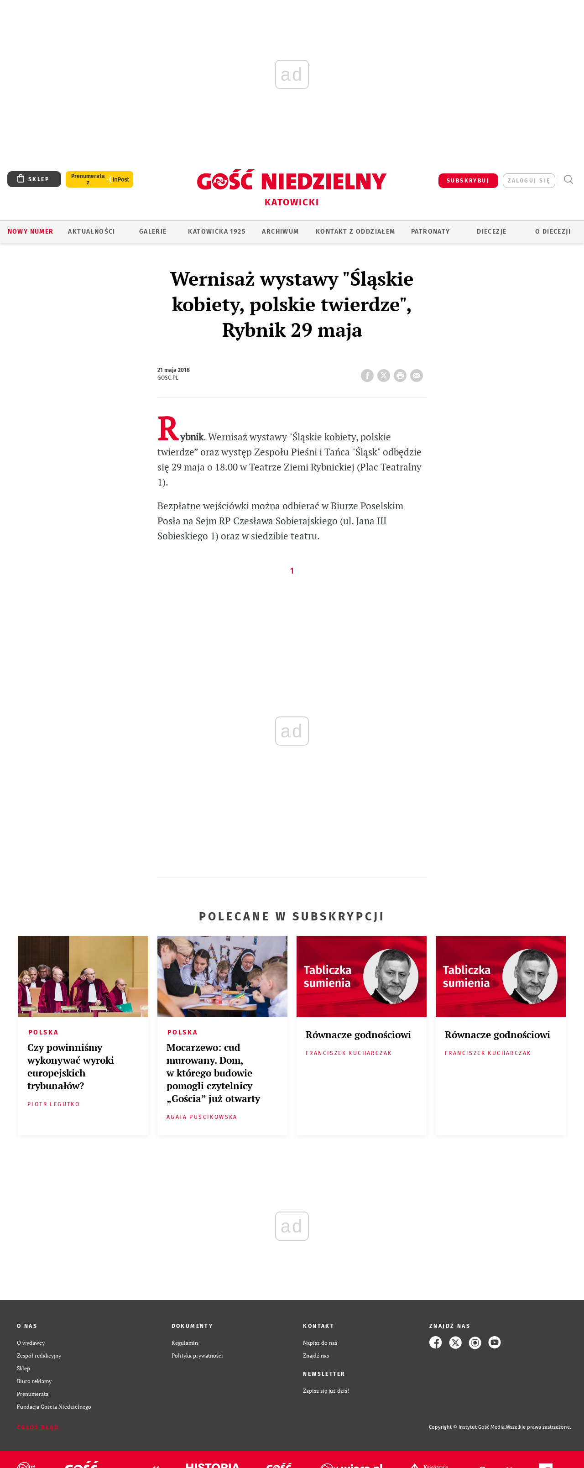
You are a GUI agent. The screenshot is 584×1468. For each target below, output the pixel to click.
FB (369, 373)
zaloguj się (529, 181)
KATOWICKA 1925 (216, 231)
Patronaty (430, 231)
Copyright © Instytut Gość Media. (467, 1427)
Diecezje (491, 231)
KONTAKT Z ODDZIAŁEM (356, 231)
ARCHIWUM (280, 231)
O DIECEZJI (553, 231)
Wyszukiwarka (568, 179)
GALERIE (153, 231)
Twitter (385, 373)
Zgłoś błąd (38, 1427)
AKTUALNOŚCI (91, 231)
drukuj (402, 373)
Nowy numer (31, 231)
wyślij (418, 373)
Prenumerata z (88, 179)
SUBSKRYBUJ (468, 181)
